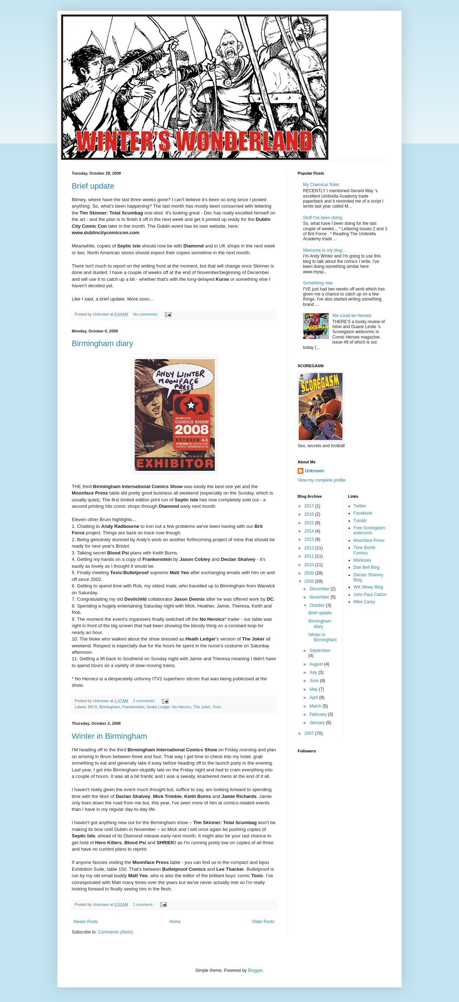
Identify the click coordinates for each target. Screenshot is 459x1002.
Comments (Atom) (115, 932)
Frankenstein (133, 707)
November (320, 597)
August (316, 664)
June (314, 680)
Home (175, 921)
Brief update (93, 185)
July (313, 672)
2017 (309, 506)
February (318, 714)
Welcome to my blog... (324, 250)
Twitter (360, 506)
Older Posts (263, 921)
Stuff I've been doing (322, 217)
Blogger (255, 970)
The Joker (201, 707)
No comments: (146, 314)
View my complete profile (321, 480)
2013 (309, 539)
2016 (309, 514)
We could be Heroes (352, 315)
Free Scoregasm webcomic (369, 530)
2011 (309, 556)
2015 (309, 522)
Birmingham (109, 707)
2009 (309, 573)
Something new (318, 282)
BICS (92, 707)
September (320, 650)
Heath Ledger (158, 707)
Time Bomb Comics (364, 550)
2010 (309, 564)
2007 (309, 733)
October (317, 605)
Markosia (362, 560)
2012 (309, 547)
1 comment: (143, 904)
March (316, 706)
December (320, 588)
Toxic (216, 707)
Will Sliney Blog (368, 587)
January (317, 722)
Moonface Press (369, 540)
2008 (309, 581)
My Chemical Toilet (321, 184)
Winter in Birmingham (109, 736)
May (314, 689)
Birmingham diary (102, 343)
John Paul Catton (370, 594)
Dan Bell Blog (367, 567)
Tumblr (360, 520)
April (314, 697)
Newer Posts (86, 921)
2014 (309, 531)
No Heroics (181, 707)
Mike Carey (364, 601)
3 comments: (144, 701)
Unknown (314, 470)
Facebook (363, 513)
